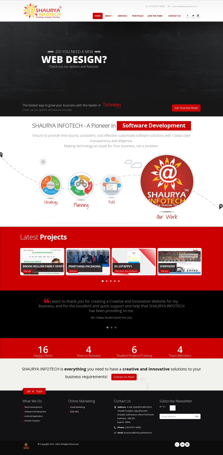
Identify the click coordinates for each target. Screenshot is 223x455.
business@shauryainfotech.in (185, 6)
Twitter (193, 15)
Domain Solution (32, 420)
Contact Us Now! (123, 377)
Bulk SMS (74, 411)
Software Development (35, 411)
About (109, 16)
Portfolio (137, 16)
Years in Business (89, 355)
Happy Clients (43, 355)
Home (98, 16)
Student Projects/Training (134, 355)
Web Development (33, 407)
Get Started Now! (186, 108)
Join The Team (156, 16)
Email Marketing (77, 407)
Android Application (34, 416)
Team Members (180, 355)
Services (123, 16)
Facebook (187, 15)
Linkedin (198, 15)
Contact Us (174, 16)
